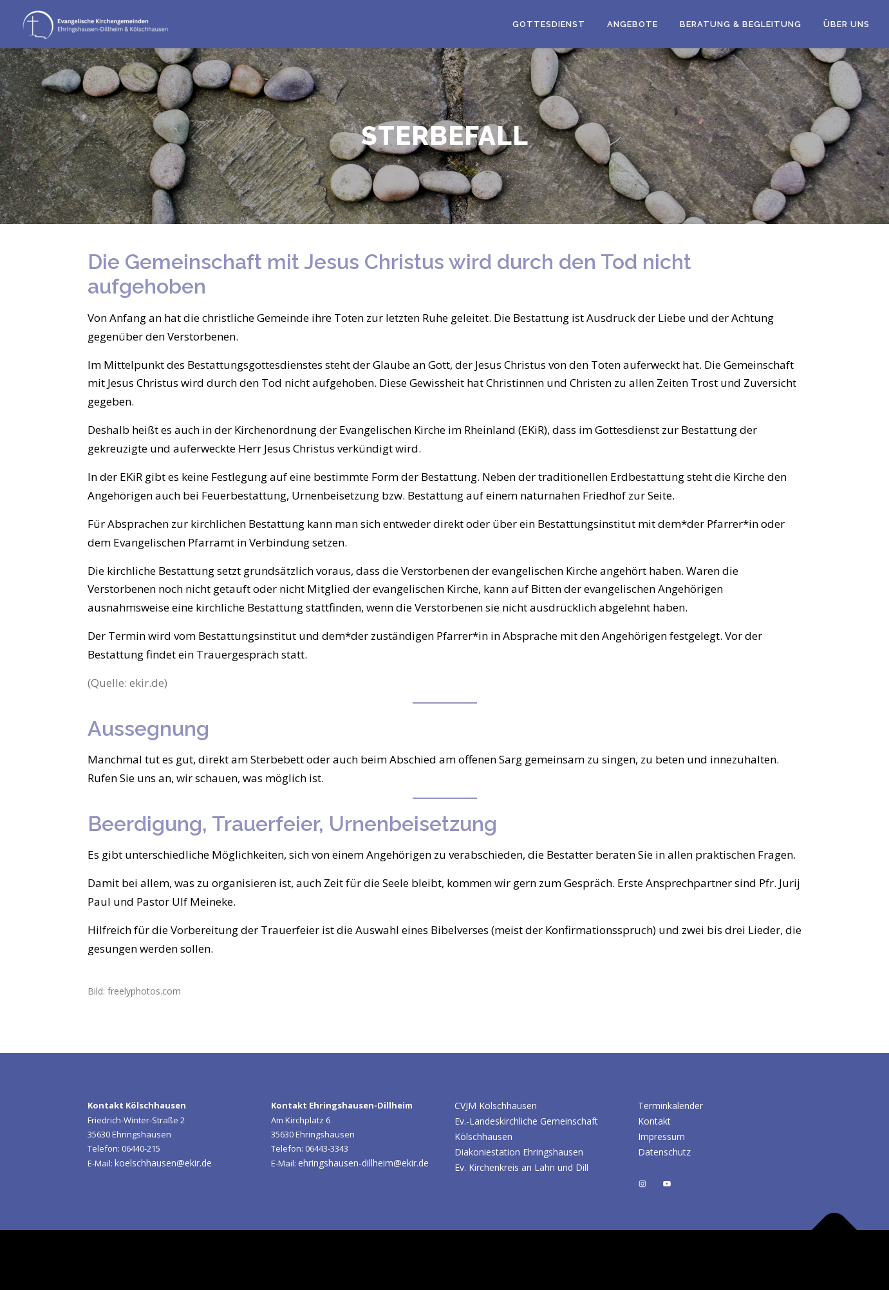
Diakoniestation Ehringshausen (518, 1152)
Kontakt (654, 1121)
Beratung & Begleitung (740, 24)
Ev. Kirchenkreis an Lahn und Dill (521, 1167)
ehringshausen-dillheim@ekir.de (363, 1163)
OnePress (584, 1260)
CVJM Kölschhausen (495, 1105)
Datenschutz (664, 1152)
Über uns (846, 24)
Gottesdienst (548, 24)
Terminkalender (670, 1105)
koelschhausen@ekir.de (163, 1163)
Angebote (632, 24)
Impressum (661, 1136)
